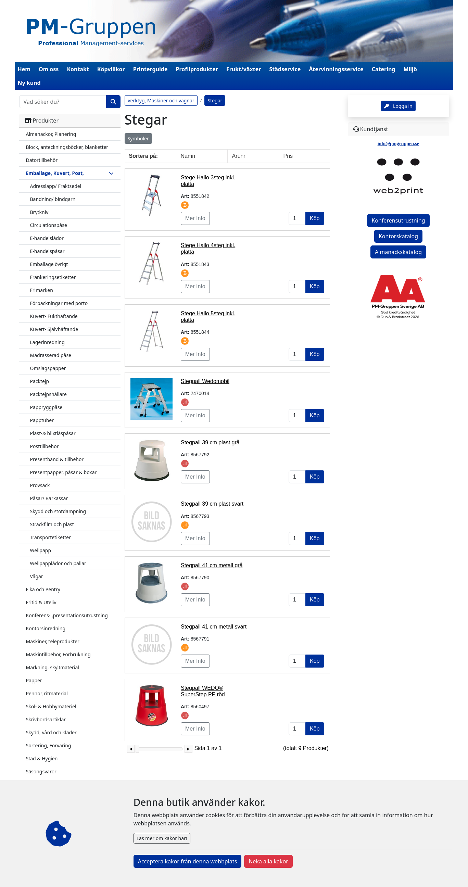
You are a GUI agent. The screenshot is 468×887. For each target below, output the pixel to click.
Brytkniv (39, 212)
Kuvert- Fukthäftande (54, 316)
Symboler (138, 138)
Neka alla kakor (268, 861)
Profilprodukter (197, 69)
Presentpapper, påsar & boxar (63, 472)
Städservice (285, 69)
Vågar (36, 576)
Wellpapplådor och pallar (58, 563)
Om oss (49, 69)
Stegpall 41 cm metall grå (212, 565)
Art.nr (238, 156)
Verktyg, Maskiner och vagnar (161, 100)
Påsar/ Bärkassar (49, 498)
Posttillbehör (44, 446)
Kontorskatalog (398, 236)
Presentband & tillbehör (57, 459)
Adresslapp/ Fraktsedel (55, 186)
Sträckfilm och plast (52, 524)
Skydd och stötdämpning (58, 511)
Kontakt (78, 69)
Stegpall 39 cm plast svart (212, 504)
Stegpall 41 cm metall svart (213, 627)
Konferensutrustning (398, 220)
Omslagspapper (48, 368)
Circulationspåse (48, 225)
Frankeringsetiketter (53, 277)
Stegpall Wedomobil (205, 381)
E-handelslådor (47, 238)
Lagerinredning (47, 342)
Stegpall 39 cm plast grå (210, 442)
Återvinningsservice (336, 69)
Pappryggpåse (46, 407)
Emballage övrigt (49, 264)
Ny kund (29, 83)
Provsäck (40, 485)
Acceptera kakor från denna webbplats (187, 861)
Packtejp (39, 381)
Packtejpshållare (48, 394)
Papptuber (42, 420)
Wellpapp (40, 550)
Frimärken (41, 290)
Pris (288, 156)
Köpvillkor (111, 69)
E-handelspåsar (47, 251)
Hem (24, 69)
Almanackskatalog (398, 252)
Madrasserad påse (51, 355)
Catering (383, 69)
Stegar (214, 100)
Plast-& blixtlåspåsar (53, 433)
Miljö (410, 69)
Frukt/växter (243, 69)
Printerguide (150, 69)
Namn (188, 156)
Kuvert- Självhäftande (54, 329)
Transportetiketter (50, 537)
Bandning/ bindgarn (53, 199)
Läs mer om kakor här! (162, 838)
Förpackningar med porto (59, 303)
